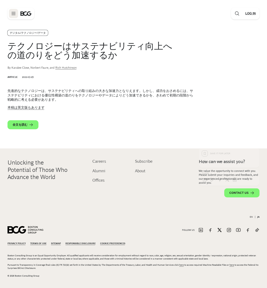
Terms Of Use (38, 243)
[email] (205, 120)
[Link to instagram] (228, 230)
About (140, 170)
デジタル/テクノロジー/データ (28, 32)
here (181, 265)
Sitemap (56, 243)
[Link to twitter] (219, 230)
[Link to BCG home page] (26, 13)
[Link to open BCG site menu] (13, 13)
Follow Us (188, 230)
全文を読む (23, 125)
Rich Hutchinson (66, 67)
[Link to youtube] (238, 230)
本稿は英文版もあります (26, 107)
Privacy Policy (17, 243)
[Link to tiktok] (257, 230)
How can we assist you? (222, 161)
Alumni (98, 170)
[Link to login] (250, 14)
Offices (98, 180)
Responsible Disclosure (80, 243)
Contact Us (241, 193)
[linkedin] (235, 120)
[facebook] (220, 120)
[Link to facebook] (210, 230)
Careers (99, 161)
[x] (227, 120)
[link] (212, 120)
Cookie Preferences (112, 243)
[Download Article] (229, 102)
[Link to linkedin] (200, 230)
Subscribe (143, 161)
